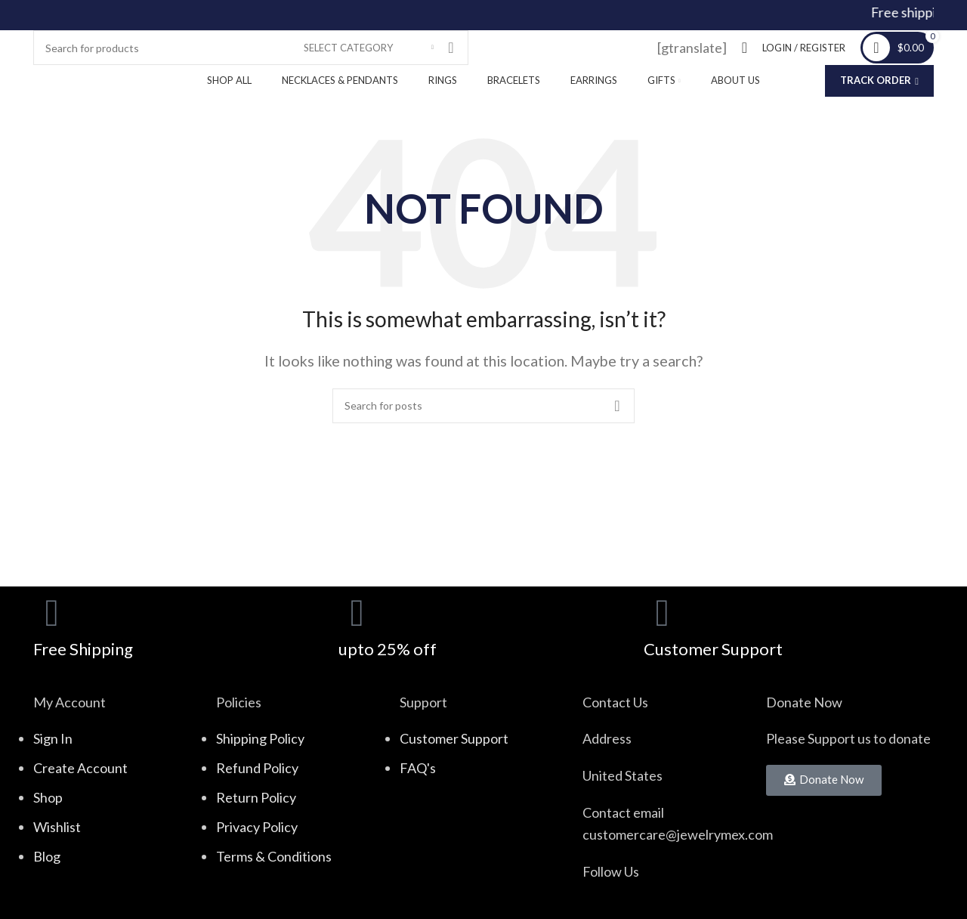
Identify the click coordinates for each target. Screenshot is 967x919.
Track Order (879, 80)
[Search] (250, 47)
